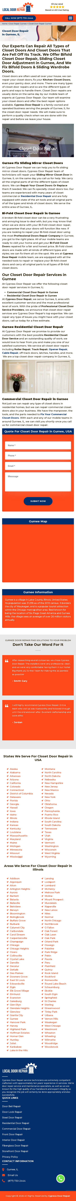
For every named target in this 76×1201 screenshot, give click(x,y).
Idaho (13, 814)
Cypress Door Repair (59, 1196)
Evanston (15, 997)
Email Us (13, 1175)
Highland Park (18, 1029)
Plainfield (50, 966)
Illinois (13, 818)
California (15, 783)
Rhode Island (52, 818)
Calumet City (17, 927)
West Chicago (53, 1025)
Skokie (48, 990)
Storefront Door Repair (15, 1151)
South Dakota (53, 825)
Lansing (49, 878)
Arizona (14, 779)
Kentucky (15, 828)
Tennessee (51, 828)
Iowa (12, 811)
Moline (48, 896)
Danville (14, 962)
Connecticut (17, 790)
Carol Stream (17, 934)
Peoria (48, 959)
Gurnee (14, 1018)
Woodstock (51, 1047)
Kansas (14, 825)
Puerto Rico (51, 814)
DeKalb (14, 969)
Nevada (49, 793)
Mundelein (51, 903)
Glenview (15, 1011)
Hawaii (14, 807)
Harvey (14, 1025)
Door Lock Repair (12, 1112)
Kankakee (15, 1047)
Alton (13, 885)
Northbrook (51, 924)
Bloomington (17, 913)
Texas (48, 832)
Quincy (48, 969)
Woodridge (51, 1043)
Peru (47, 962)
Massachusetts (18, 835)
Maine (13, 842)
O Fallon (49, 927)
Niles (47, 913)
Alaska (14, 769)
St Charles (50, 1001)
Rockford (50, 976)
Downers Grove (18, 976)
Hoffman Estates (20, 1033)
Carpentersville (18, 938)
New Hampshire (54, 783)
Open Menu (70, 18)
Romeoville (51, 980)
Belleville (15, 903)
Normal (49, 917)
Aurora (13, 892)
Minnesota (16, 849)
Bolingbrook (17, 917)
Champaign (16, 941)
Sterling (49, 1004)
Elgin (12, 987)
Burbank (15, 924)
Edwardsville (17, 983)
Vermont (50, 842)
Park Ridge (51, 952)
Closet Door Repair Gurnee (40, 24)
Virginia (49, 839)
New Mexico (52, 790)
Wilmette (50, 1040)
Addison (14, 878)
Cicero (13, 952)
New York (50, 797)
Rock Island (51, 973)
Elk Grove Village (19, 990)
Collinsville (16, 955)
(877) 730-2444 (16, 1181)
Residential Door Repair (36, 196)
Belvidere (15, 906)
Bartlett (14, 896)
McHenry (50, 889)
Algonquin (16, 882)
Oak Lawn (50, 934)
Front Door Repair (12, 1134)
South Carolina (53, 821)
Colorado (15, 786)
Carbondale (16, 931)
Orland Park (51, 941)
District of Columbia (21, 793)
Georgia (14, 804)
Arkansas (15, 776)
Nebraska (50, 779)
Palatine (49, 948)
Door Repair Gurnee (18, 24)
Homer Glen (17, 1036)
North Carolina (53, 772)
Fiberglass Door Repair (15, 1145)
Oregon (49, 807)
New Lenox (51, 910)
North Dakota (52, 776)
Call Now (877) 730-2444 (19, 18)
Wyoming (50, 856)
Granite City (16, 1015)
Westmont (51, 1029)
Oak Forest (51, 931)
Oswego (49, 945)
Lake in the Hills (19, 1050)
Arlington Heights (20, 889)
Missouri (15, 853)
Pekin (48, 955)
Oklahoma (51, 804)
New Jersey (51, 786)
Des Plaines (16, 973)
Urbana (49, 1015)
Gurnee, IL (12, 1169)
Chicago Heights (19, 948)
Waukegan (51, 1022)
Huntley (14, 1040)
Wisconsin (50, 849)
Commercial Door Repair (16, 1128)
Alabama (15, 772)
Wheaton (50, 1033)
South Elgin (51, 994)
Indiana (14, 821)
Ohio (47, 800)
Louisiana (15, 832)
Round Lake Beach (55, 983)
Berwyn (14, 910)
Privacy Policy (10, 1157)
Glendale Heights (19, 1008)
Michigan (15, 846)
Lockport (50, 882)
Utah (47, 835)
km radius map (38, 554)
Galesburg (16, 1001)
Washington (52, 846)
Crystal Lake (17, 959)
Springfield (51, 997)
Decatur (14, 966)
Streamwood (52, 1008)
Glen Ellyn (15, 1004)
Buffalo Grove (17, 920)
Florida (14, 800)
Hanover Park (17, 1022)
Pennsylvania (52, 811)
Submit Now (38, 501)
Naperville (50, 906)
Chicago (14, 945)
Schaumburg (52, 987)
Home (5, 24)
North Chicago (53, 920)
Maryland (15, 839)
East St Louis (17, 980)
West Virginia (52, 853)
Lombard (50, 885)
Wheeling (50, 1036)
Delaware (15, 797)
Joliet (13, 1043)
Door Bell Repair (11, 1106)
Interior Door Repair (13, 1140)
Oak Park (50, 938)
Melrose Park (52, 892)
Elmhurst (15, 994)
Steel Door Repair (12, 1117)
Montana (50, 769)
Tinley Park (51, 1011)
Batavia (14, 899)
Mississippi (16, 856)
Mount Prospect (54, 899)
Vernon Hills (51, 1018)
